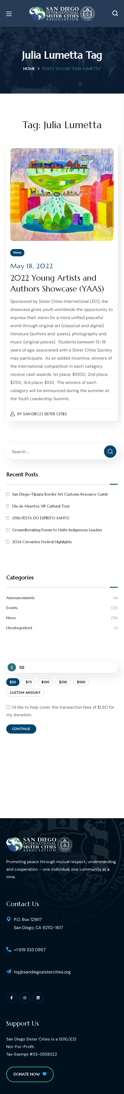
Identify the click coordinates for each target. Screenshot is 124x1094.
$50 (13, 682)
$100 (45, 682)
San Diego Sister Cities (45, 414)
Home (29, 68)
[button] (115, 13)
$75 (29, 682)
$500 (81, 682)
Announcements (62, 598)
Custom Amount (25, 692)
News (17, 252)
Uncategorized (62, 628)
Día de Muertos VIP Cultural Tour (41, 506)
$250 (63, 682)
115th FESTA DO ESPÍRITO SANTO (40, 518)
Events (62, 608)
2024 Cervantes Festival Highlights (42, 541)
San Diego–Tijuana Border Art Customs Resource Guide (60, 494)
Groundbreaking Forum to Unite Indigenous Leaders (57, 530)
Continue (21, 729)
